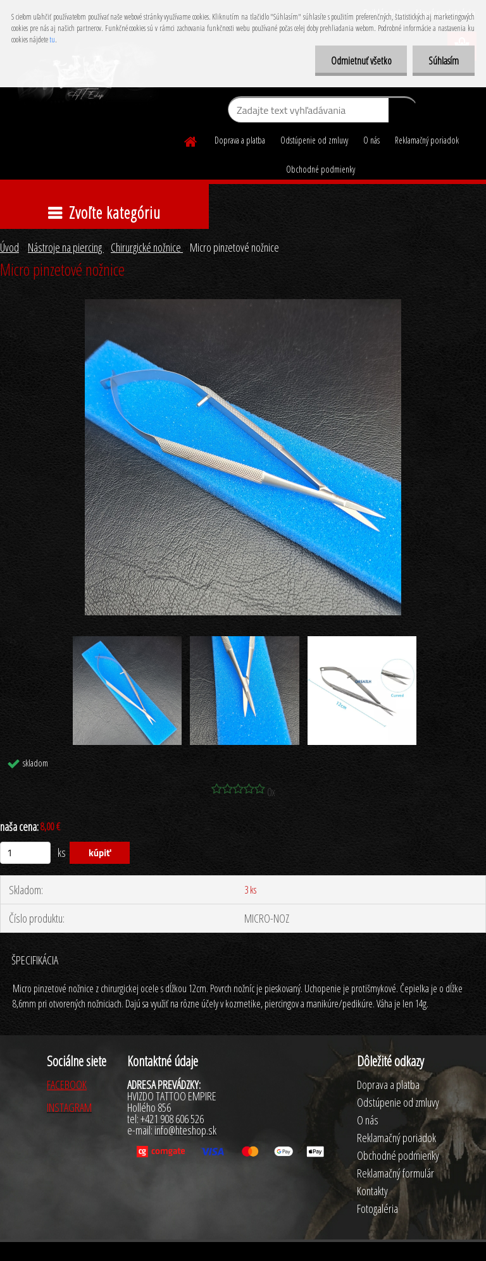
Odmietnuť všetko (360, 61)
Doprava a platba (240, 140)
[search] (403, 112)
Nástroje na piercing (66, 247)
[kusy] (25, 853)
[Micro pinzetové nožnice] (243, 304)
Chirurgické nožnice (147, 247)
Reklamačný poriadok (427, 140)
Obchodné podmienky (320, 169)
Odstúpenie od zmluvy (314, 140)
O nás (371, 140)
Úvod (9, 247)
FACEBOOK (67, 1084)
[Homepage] (191, 139)
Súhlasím (443, 61)
